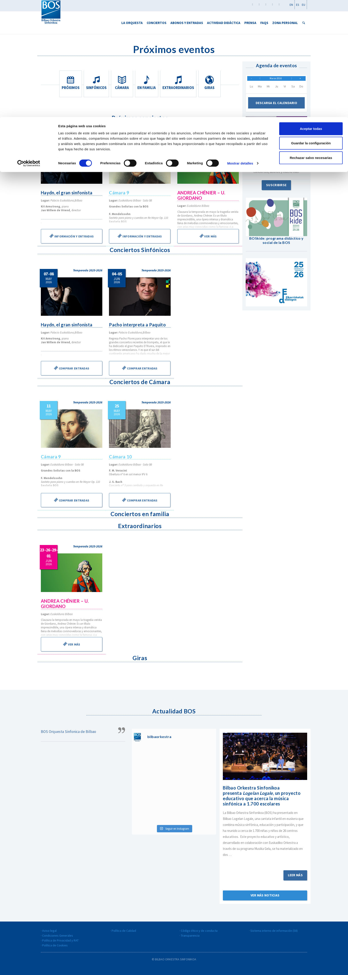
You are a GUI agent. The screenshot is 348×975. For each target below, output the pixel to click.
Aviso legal (49, 931)
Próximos (69, 83)
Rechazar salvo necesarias (311, 41)
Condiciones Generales (57, 936)
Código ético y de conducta (199, 931)
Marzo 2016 (275, 80)
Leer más (295, 875)
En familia (148, 83)
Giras (210, 83)
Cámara (122, 83)
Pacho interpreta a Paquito (138, 324)
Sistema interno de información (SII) (274, 931)
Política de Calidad (124, 931)
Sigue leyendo (265, 861)
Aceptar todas (311, 12)
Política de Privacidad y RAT (60, 940)
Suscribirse (276, 188)
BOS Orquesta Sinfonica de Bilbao (68, 731)
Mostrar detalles (240, 46)
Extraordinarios (179, 83)
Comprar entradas (71, 368)
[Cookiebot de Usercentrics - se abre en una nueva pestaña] (28, 46)
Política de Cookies (55, 945)
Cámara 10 (120, 456)
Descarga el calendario (276, 106)
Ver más (208, 236)
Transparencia (190, 936)
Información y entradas (71, 236)
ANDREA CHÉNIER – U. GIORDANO (201, 195)
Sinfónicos (96, 83)
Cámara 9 (119, 192)
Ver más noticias (265, 895)
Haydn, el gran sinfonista (67, 192)
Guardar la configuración (311, 26)
